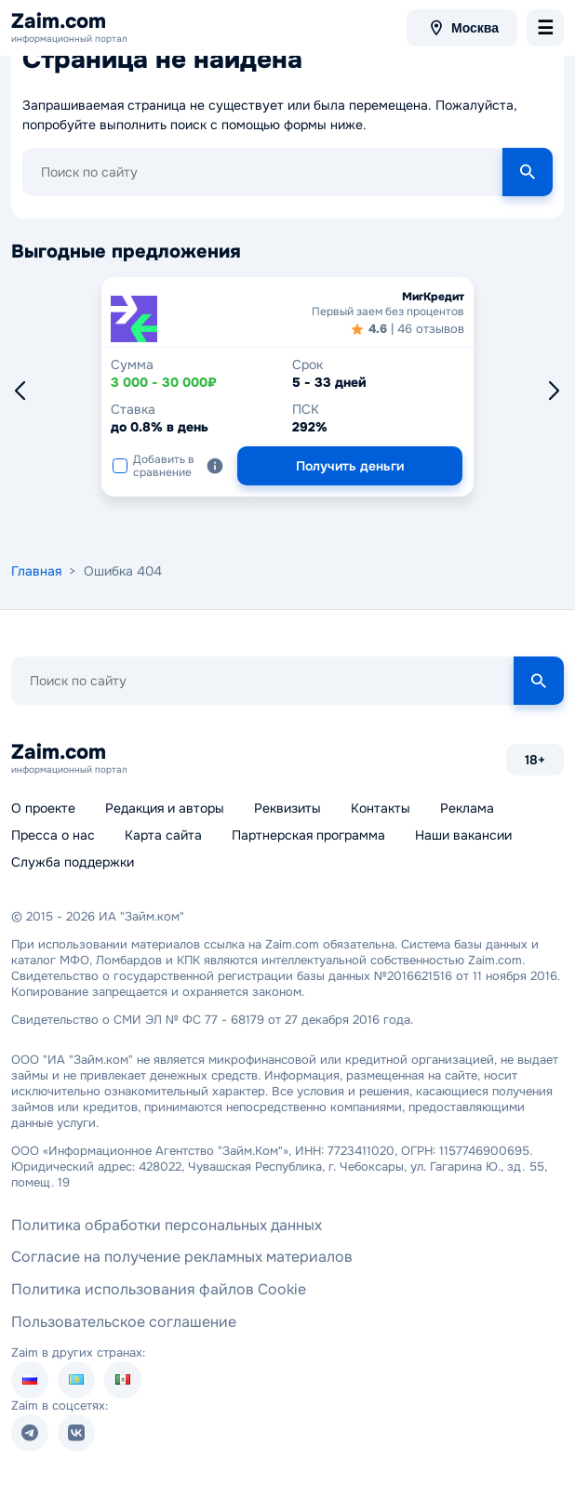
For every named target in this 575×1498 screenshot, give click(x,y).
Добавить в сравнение (153, 466)
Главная (36, 571)
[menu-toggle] (545, 27)
